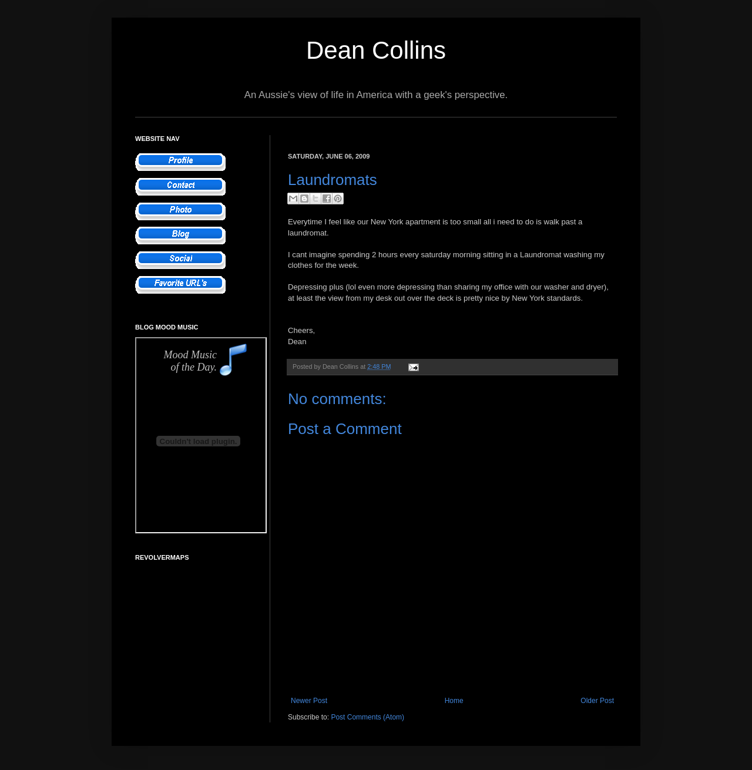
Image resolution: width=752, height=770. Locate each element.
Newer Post (309, 701)
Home (454, 701)
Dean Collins (376, 50)
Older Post (597, 701)
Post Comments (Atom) (367, 717)
